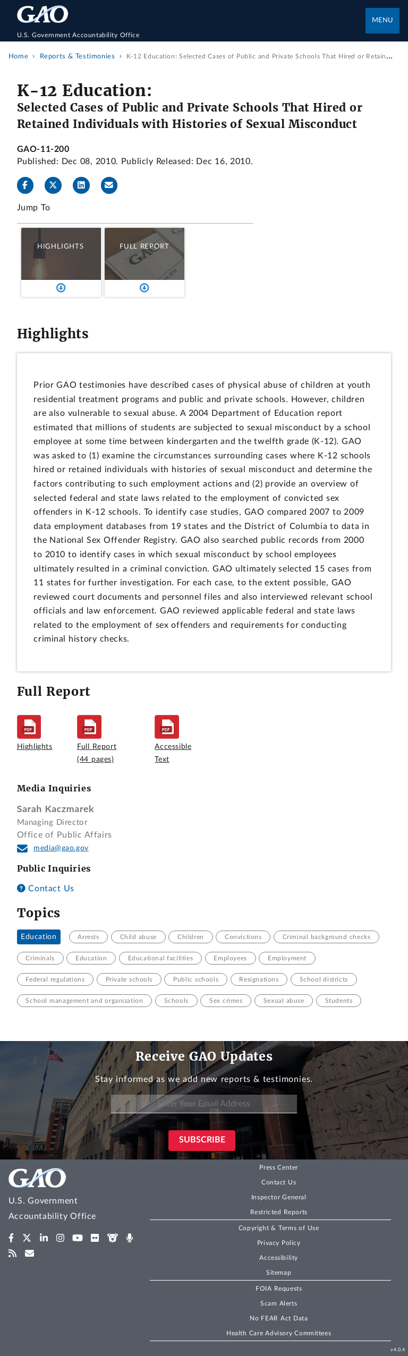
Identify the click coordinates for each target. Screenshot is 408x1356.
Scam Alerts (278, 1303)
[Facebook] (29, 185)
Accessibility (278, 1258)
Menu (382, 20)
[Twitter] (57, 185)
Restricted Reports (279, 1212)
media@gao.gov (61, 848)
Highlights (60, 246)
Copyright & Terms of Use (279, 1228)
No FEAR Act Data (279, 1318)
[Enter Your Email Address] (204, 1104)
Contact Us (45, 888)
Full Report (144, 246)
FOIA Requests (279, 1288)
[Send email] (113, 185)
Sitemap (278, 1272)
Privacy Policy (279, 1243)
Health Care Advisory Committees (278, 1333)
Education (38, 937)
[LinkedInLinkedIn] (85, 185)
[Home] (191, 35)
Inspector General (279, 1197)
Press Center (278, 1167)
